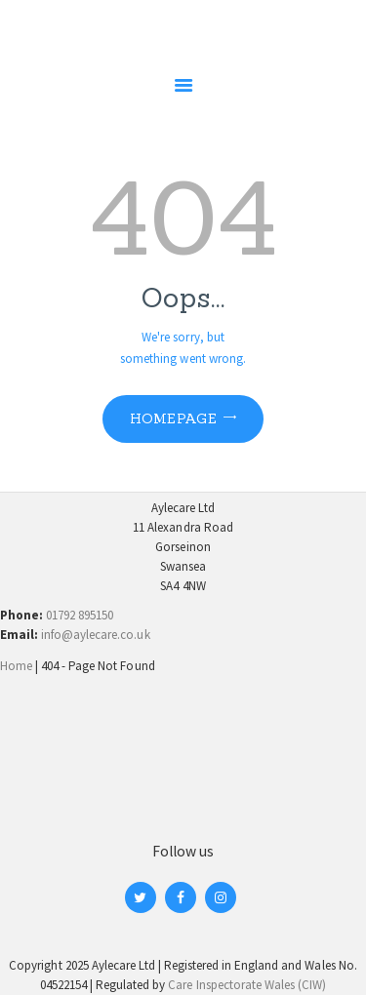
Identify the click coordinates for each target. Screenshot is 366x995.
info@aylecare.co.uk (95, 634)
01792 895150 (79, 615)
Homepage (173, 418)
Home (16, 665)
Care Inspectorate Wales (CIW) (247, 984)
